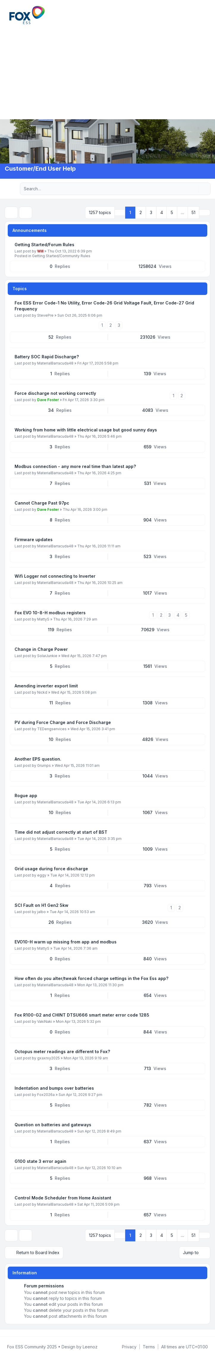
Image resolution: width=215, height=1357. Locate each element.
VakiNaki (44, 1021)
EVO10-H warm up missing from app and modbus (66, 941)
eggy (41, 875)
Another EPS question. (38, 758)
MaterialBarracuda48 (55, 363)
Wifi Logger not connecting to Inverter (55, 576)
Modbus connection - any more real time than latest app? (75, 466)
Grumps (44, 765)
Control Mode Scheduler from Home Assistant (63, 1197)
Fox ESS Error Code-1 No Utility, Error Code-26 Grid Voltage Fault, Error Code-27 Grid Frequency (104, 305)
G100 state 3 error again (40, 1161)
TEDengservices (52, 729)
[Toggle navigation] (207, 14)
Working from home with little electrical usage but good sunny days (86, 429)
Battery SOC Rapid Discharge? (47, 356)
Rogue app (26, 795)
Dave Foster (48, 400)
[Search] (194, 189)
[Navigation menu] (11, 188)
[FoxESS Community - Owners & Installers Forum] (27, 15)
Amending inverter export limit (46, 685)
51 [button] (193, 212)
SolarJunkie (47, 656)
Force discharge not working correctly (55, 393)
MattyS (43, 619)
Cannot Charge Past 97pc (42, 502)
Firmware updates (34, 539)
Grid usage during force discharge (51, 868)
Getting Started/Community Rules (61, 256)
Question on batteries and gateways (53, 1124)
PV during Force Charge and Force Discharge (63, 722)
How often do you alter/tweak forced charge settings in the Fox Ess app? (91, 978)
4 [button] (161, 212)
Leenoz (90, 1346)
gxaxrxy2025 (48, 1058)
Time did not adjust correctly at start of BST (61, 832)
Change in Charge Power (41, 649)
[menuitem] (200, 15)
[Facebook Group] (6, 1333)
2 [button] (140, 212)
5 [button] (172, 212)
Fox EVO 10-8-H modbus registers (50, 612)
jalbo (41, 912)
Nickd (42, 692)
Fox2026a (46, 1094)
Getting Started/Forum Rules (44, 244)
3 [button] (151, 212)
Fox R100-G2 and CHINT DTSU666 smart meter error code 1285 (82, 1014)
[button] (204, 212)
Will (40, 251)
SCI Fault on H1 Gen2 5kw (41, 905)
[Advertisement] (107, 71)
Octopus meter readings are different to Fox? (62, 1051)
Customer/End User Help (40, 168)
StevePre (45, 315)
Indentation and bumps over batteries (54, 1088)
